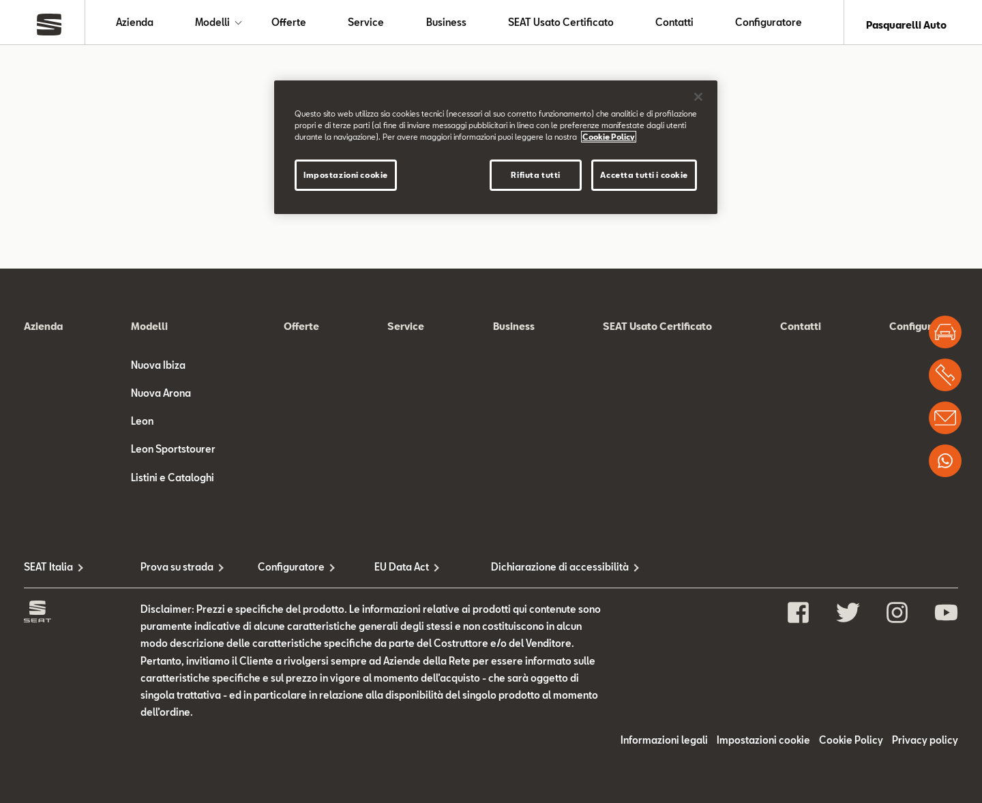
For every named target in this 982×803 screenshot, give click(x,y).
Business (446, 25)
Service (366, 25)
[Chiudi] (698, 97)
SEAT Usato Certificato (561, 25)
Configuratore (768, 25)
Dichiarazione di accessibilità (549, 571)
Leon (142, 426)
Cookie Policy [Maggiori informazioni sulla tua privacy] (608, 136)
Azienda (134, 25)
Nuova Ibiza (158, 370)
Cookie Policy (851, 745)
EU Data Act (401, 571)
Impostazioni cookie (763, 745)
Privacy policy (925, 745)
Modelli (212, 25)
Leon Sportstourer (173, 454)
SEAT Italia (48, 571)
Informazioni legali (664, 745)
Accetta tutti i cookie (644, 174)
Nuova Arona (161, 398)
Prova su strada (176, 571)
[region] (495, 147)
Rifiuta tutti (535, 174)
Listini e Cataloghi (172, 482)
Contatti (674, 25)
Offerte (288, 25)
